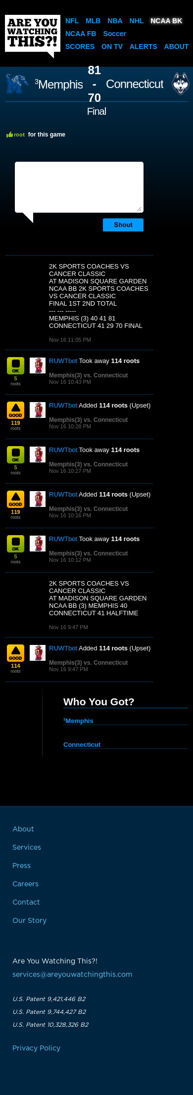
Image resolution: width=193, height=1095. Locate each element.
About (176, 46)
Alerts (143, 46)
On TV (112, 46)
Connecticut (134, 84)
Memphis (59, 84)
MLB (93, 21)
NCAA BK (166, 21)
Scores (80, 46)
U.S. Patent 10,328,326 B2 (50, 1025)
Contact (26, 902)
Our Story (29, 920)
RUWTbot (63, 361)
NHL (137, 21)
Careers (25, 884)
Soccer (114, 34)
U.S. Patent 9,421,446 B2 (48, 999)
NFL (72, 21)
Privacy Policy (36, 1048)
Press (21, 866)
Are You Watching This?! (32, 36)
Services (26, 847)
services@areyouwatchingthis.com (72, 974)
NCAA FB (80, 34)
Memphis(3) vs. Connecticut (88, 375)
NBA (114, 21)
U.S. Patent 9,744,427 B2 (49, 1012)
